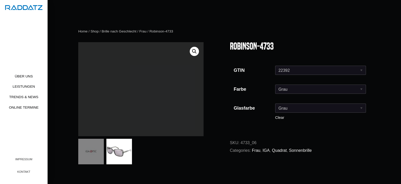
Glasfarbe (244, 108)
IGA (266, 150)
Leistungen (24, 86)
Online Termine (24, 107)
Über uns (24, 76)
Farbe (240, 89)
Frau (143, 31)
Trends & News (23, 97)
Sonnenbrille (300, 150)
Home (82, 31)
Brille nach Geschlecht (119, 31)
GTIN (239, 70)
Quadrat (279, 150)
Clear (279, 117)
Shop (95, 31)
